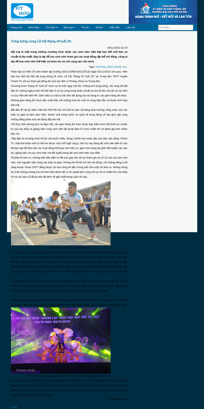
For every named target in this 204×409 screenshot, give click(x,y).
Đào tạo (69, 27)
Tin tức (85, 27)
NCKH (99, 27)
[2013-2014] (114, 66)
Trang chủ (16, 27)
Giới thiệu (33, 27)
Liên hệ (130, 27)
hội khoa (101, 66)
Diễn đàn (114, 27)
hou (124, 66)
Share (14, 407)
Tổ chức (51, 27)
